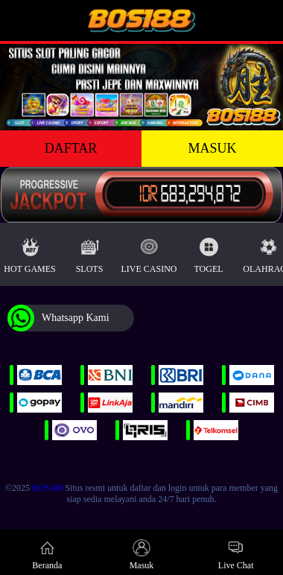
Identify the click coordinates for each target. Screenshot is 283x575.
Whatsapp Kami (58, 318)
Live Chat (236, 555)
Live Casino (149, 252)
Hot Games (29, 252)
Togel (208, 252)
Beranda (47, 555)
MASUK (212, 148)
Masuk (142, 555)
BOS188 (47, 488)
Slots (90, 252)
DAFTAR (71, 148)
